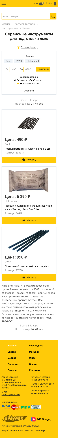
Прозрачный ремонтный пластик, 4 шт (27, 266)
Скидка (12, 351)
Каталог (12, 345)
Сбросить (29, 90)
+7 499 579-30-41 (39, 386)
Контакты (34, 370)
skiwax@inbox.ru (11, 394)
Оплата (33, 364)
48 (36, 103)
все (41, 103)
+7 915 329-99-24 (39, 393)
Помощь (12, 370)
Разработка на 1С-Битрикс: (23, 430)
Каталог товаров (25, 23)
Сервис (12, 358)
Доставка (13, 364)
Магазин (34, 351)
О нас (32, 358)
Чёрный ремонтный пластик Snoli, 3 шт (27, 148)
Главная (6, 23)
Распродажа (36, 345)
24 (32, 103)
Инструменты (10, 28)
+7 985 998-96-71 (39, 379)
